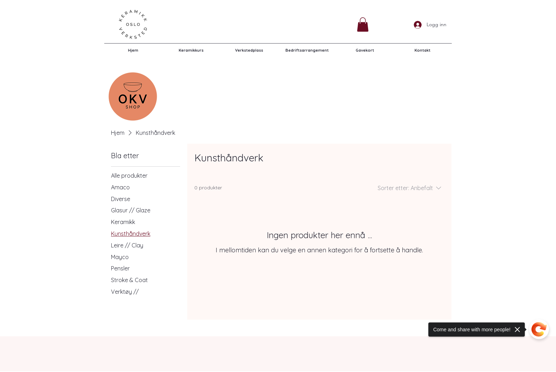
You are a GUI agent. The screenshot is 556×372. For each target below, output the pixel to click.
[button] (363, 24)
